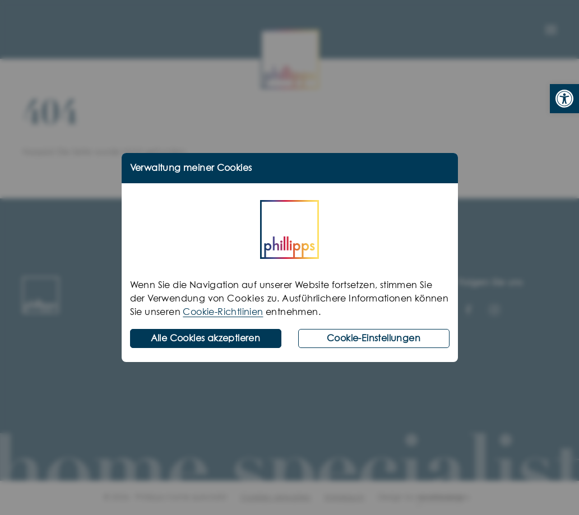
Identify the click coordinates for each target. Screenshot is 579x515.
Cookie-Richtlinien (223, 312)
